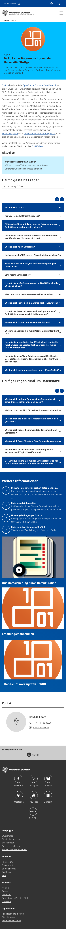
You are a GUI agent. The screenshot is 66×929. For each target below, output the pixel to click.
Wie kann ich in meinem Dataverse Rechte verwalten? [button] (31, 302)
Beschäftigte (8, 842)
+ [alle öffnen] (57, 199)
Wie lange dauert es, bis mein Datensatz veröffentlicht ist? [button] (32, 332)
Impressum (7, 861)
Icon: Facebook (18, 779)
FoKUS (6, 20)
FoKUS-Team (38, 146)
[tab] (33, 207)
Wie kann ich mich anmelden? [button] (20, 246)
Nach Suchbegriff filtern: (13, 186)
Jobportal (6, 894)
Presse (5, 891)
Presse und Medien (11, 846)
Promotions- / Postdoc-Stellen (16, 898)
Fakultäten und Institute (13, 913)
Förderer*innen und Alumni (14, 849)
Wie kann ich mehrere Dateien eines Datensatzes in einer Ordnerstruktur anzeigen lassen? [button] (30, 400)
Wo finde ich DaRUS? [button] (15, 207)
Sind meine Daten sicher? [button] (18, 274)
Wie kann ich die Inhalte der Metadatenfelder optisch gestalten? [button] (31, 420)
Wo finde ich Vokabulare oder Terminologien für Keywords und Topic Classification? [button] (29, 451)
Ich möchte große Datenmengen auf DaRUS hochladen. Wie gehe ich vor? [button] (32, 284)
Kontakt (33, 754)
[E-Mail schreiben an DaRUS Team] (39, 727)
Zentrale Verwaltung (11, 920)
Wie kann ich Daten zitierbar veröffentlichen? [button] (27, 322)
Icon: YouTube (34, 795)
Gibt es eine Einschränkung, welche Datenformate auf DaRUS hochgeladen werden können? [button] (31, 225)
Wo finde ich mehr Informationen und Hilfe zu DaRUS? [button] (32, 370)
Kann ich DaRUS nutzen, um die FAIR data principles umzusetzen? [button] (30, 265)
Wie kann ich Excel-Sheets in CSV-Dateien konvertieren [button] (32, 441)
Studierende (7, 835)
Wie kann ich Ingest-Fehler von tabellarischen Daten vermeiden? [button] (31, 431)
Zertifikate (6, 872)
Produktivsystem (10, 133)
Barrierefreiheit (9, 868)
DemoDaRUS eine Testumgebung (39, 133)
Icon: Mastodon (19, 795)
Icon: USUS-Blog (33, 812)
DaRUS (5, 85)
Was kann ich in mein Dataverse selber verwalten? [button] (29, 294)
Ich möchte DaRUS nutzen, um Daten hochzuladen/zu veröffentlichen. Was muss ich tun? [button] (31, 237)
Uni (9, 3)
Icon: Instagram (34, 779)
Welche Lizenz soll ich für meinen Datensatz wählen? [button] (31, 410)
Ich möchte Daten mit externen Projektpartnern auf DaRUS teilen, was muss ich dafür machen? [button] (30, 312)
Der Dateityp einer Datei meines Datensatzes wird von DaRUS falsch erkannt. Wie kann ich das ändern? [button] (31, 462)
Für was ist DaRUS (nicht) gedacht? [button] (22, 215)
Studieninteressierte (11, 839)
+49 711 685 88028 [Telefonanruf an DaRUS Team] (42, 722)
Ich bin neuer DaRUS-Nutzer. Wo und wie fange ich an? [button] (32, 255)
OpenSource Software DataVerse (38, 85)
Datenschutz (8, 865)
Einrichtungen (8, 917)
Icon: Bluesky (48, 779)
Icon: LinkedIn (48, 795)
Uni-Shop (6, 901)
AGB (4, 875)
